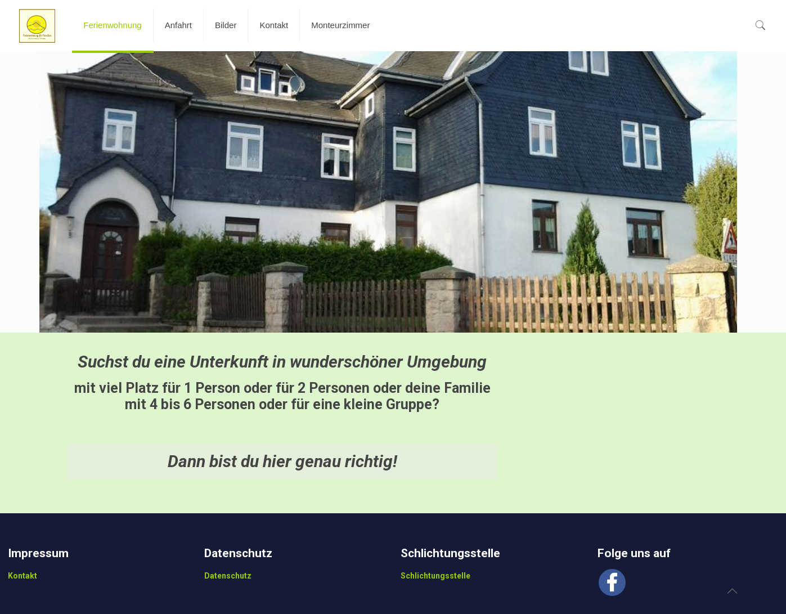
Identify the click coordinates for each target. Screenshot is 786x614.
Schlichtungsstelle (435, 575)
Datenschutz (227, 575)
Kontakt (22, 575)
